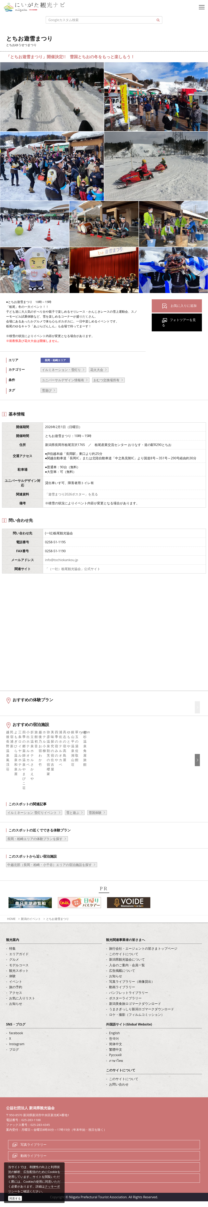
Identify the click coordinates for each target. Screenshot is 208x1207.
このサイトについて (123, 959)
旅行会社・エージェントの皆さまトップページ (143, 954)
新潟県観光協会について (127, 965)
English (114, 1038)
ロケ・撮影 (29, 1172)
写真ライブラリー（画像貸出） (132, 987)
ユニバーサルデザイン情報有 (63, 380)
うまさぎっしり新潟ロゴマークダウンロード (141, 1014)
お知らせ (15, 1009)
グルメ (14, 965)
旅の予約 (15, 992)
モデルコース (19, 970)
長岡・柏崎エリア (55, 360)
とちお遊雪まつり (59, 924)
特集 (12, 954)
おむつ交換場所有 (106, 380)
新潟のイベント (31, 924)
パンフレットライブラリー (128, 998)
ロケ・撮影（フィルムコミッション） (136, 1020)
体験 (12, 981)
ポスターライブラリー (125, 1003)
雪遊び (47, 390)
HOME (11, 924)
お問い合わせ (119, 1090)
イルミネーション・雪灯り (61, 369)
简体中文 (115, 1049)
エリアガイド (19, 959)
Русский (115, 1060)
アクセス (15, 998)
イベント (15, 987)
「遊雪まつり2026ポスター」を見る (71, 494)
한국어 (114, 1044)
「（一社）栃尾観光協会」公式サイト (72, 569)
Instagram (16, 1049)
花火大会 (96, 369)
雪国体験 (95, 818)
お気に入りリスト (22, 1003)
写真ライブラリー (34, 1150)
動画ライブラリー (122, 992)
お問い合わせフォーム (37, 1183)
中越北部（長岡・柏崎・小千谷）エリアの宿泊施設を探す (49, 870)
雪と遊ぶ (72, 818)
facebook (16, 1038)
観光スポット (19, 976)
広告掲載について (122, 976)
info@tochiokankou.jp (61, 560)
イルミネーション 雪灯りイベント (32, 818)
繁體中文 (115, 1055)
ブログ (14, 1055)
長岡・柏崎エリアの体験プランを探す (35, 844)
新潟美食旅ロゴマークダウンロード (135, 1009)
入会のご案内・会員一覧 (127, 970)
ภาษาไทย (116, 1066)
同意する (15, 1198)
